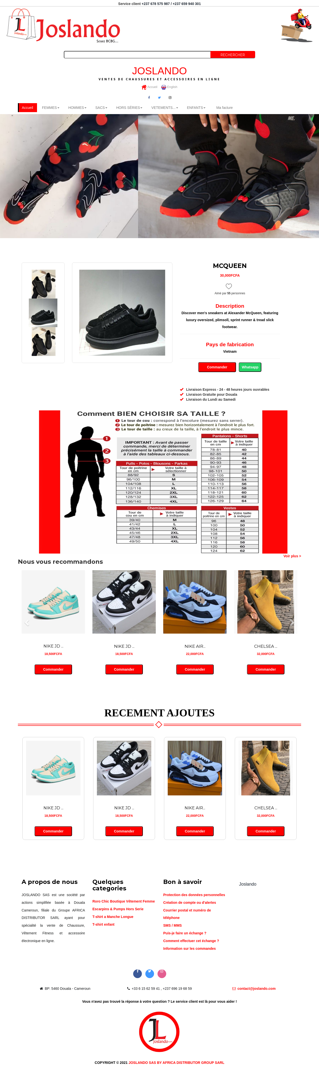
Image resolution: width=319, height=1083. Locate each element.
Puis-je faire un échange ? (184, 934)
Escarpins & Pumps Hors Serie (117, 909)
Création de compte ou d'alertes (189, 903)
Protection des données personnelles (194, 895)
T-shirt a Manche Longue (112, 917)
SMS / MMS (172, 926)
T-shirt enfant (103, 925)
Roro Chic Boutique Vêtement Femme (123, 902)
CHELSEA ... (265, 646)
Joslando (247, 884)
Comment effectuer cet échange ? (191, 941)
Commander (217, 367)
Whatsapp (250, 367)
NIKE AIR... (195, 646)
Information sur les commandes (189, 949)
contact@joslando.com (254, 989)
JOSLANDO (159, 73)
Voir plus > (292, 556)
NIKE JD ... (53, 646)
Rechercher (233, 55)
